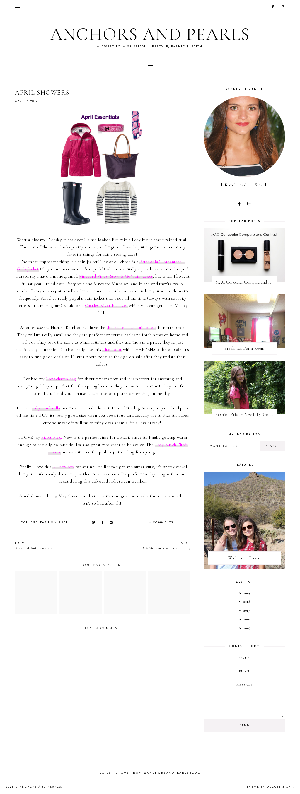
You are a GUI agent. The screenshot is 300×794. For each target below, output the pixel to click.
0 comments (161, 522)
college (29, 522)
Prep (63, 522)
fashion (48, 522)
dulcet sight (280, 787)
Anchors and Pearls (150, 34)
